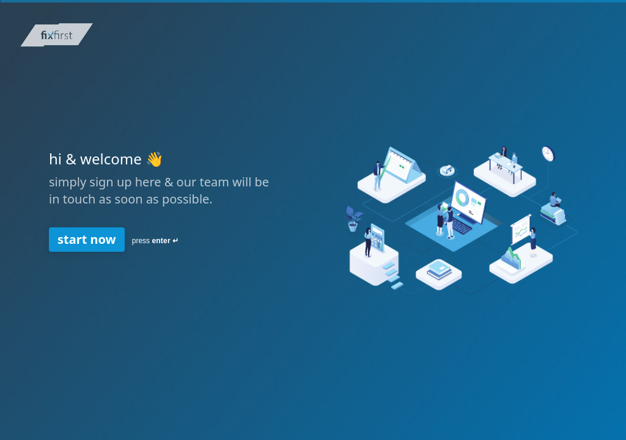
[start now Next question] (87, 239)
